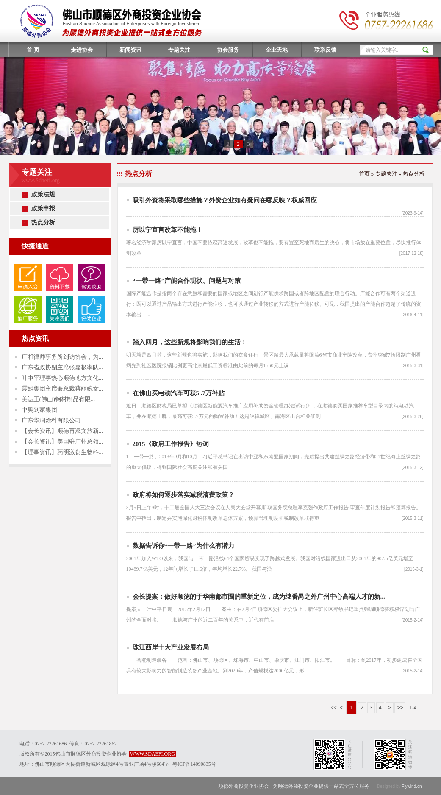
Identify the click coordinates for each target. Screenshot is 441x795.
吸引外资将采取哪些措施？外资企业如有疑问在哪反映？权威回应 (225, 200)
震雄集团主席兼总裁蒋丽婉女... (62, 388)
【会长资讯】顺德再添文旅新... (62, 431)
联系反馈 (325, 50)
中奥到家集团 (39, 410)
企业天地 (277, 50)
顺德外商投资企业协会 (244, 786)
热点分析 (43, 222)
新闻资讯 (130, 50)
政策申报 (43, 208)
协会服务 (228, 50)
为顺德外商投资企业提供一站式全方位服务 (321, 786)
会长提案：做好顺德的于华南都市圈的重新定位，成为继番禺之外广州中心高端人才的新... (259, 596)
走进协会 (82, 50)
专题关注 (179, 50)
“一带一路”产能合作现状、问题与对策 (187, 280)
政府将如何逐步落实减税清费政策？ (183, 494)
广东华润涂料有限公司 (51, 420)
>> (400, 708)
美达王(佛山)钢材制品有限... (58, 399)
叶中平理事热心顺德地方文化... (62, 378)
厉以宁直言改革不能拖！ (167, 229)
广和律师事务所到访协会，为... (62, 357)
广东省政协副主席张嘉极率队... (62, 367)
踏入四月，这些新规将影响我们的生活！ (190, 342)
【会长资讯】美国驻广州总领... (62, 441)
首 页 (33, 50)
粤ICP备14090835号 (194, 764)
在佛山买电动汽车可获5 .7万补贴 (179, 393)
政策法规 (43, 194)
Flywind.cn (412, 786)
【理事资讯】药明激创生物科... (62, 452)
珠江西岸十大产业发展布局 (171, 647)
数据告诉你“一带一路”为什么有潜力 (183, 545)
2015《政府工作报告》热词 (171, 444)
